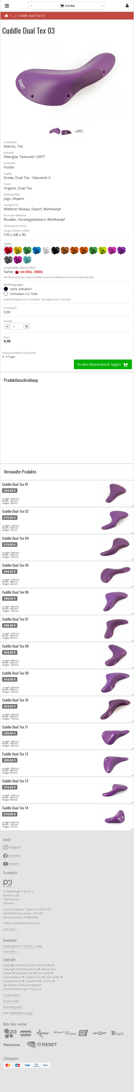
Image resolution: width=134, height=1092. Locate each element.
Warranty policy (12, 1007)
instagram (14, 847)
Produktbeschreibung (21, 380)
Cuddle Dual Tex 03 (31, 16)
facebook (14, 855)
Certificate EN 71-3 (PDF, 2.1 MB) (22, 946)
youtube (14, 863)
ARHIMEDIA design (21, 1013)
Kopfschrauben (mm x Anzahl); (22, 299)
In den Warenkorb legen (102, 364)
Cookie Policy (11, 995)
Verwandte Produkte (20, 471)
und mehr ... (10, 929)
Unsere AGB (10, 1001)
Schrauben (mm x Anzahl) (56, 299)
